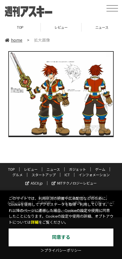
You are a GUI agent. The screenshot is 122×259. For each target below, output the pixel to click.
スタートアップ (44, 174)
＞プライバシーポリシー (61, 250)
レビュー (60, 27)
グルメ (17, 174)
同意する (61, 237)
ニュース (53, 169)
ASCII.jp (34, 183)
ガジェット (77, 169)
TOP (20, 27)
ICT (67, 174)
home (13, 40)
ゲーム (100, 169)
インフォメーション (94, 174)
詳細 (34, 222)
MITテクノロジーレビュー (74, 183)
